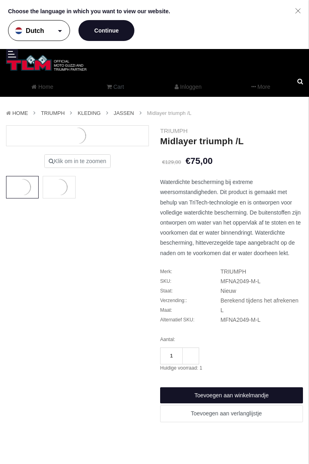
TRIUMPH (53, 113)
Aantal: (167, 339)
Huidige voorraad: (181, 368)
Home (20, 113)
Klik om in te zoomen (77, 161)
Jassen (123, 113)
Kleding (89, 113)
